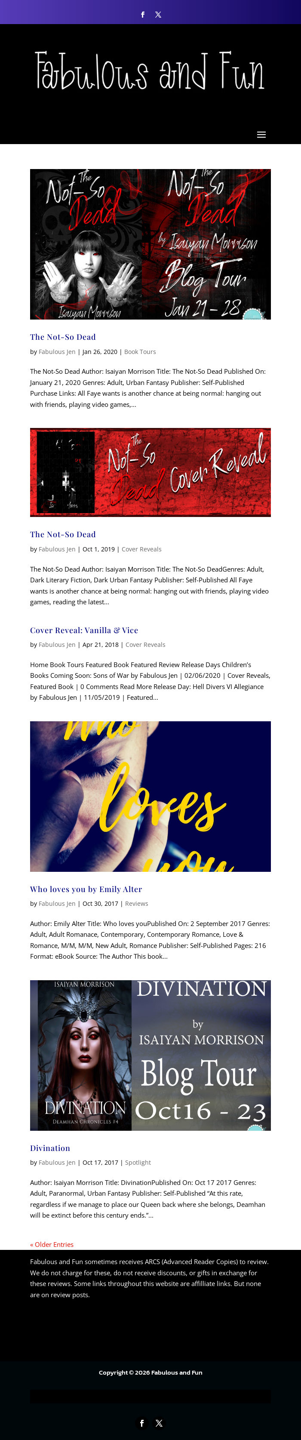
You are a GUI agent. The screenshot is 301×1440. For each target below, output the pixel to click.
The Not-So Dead (63, 337)
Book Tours (140, 352)
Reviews (136, 903)
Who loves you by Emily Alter (86, 889)
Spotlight (138, 1162)
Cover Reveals (142, 549)
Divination (50, 1148)
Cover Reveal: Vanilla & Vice (84, 630)
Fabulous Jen (57, 352)
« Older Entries (52, 1244)
